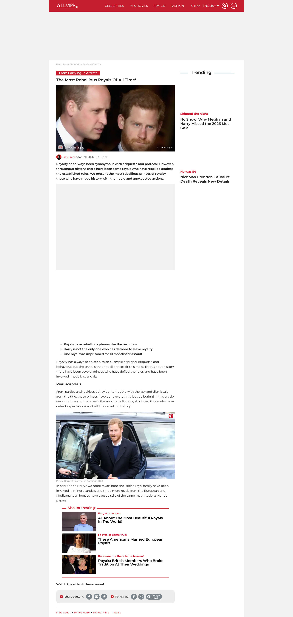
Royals (159, 5)
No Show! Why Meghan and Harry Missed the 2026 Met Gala (205, 123)
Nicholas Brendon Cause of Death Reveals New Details (205, 179)
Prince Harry (82, 612)
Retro (195, 5)
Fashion (177, 5)
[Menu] (234, 6)
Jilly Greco (69, 157)
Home (58, 64)
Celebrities (114, 5)
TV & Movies (138, 5)
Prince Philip (101, 612)
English (211, 5)
